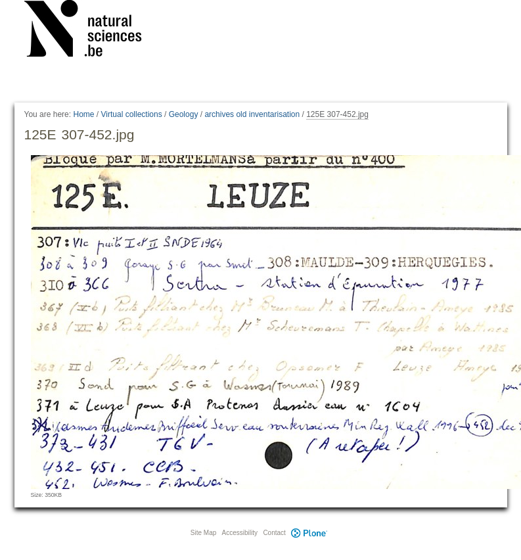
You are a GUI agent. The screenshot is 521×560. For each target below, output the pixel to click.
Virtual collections (131, 114)
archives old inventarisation (252, 114)
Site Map (203, 532)
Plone (309, 532)
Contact (274, 532)
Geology (183, 114)
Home (83, 114)
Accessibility (240, 532)
